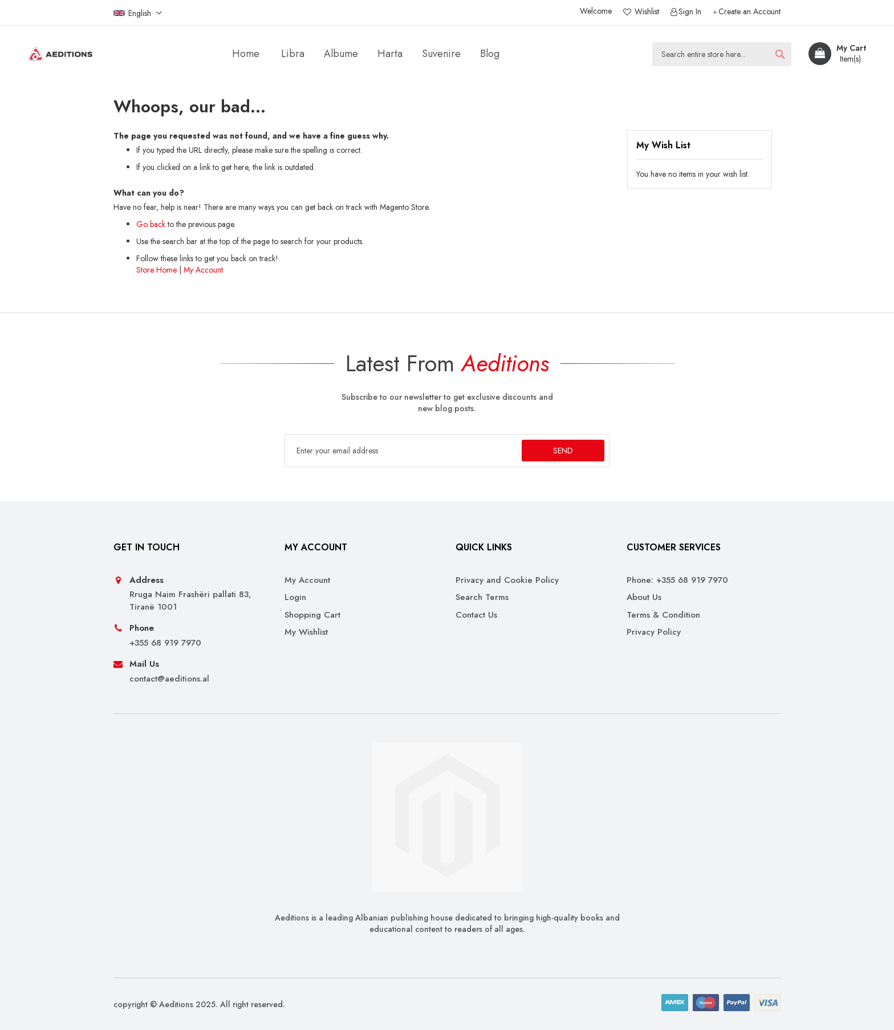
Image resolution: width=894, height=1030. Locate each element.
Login (295, 597)
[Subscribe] (563, 450)
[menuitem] (292, 53)
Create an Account (749, 11)
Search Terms (482, 597)
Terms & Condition (663, 615)
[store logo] (60, 54)
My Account (203, 269)
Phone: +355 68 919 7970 (677, 580)
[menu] (368, 53)
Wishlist (645, 11)
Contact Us (476, 615)
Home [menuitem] (245, 53)
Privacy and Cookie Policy (507, 580)
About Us (644, 597)
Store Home (156, 269)
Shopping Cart (312, 615)
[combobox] (721, 54)
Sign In (689, 11)
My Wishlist (306, 632)
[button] (137, 12)
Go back (150, 224)
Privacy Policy (654, 632)
